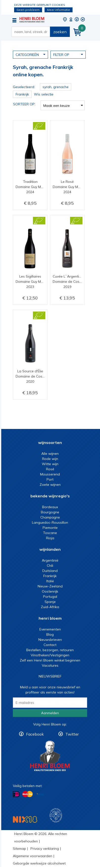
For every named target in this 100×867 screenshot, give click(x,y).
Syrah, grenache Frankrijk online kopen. (32, 19)
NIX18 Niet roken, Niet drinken (25, 819)
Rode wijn (50, 459)
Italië (50, 581)
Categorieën (30, 54)
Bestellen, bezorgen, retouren (50, 650)
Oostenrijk (50, 591)
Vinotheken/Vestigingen (50, 655)
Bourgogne (50, 512)
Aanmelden (50, 713)
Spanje (50, 601)
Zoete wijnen (50, 484)
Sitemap (19, 848)
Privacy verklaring (44, 848)
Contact (50, 645)
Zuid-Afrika (50, 607)
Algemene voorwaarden (32, 856)
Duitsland (50, 570)
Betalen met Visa (40, 794)
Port (50, 479)
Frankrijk (50, 576)
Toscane (50, 533)
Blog (50, 634)
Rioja (50, 538)
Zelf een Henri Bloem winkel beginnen (50, 660)
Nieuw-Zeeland (50, 586)
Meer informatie (58, 10)
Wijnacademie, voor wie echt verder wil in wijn (56, 815)
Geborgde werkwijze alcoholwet (39, 863)
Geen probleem (28, 10)
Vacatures (50, 665)
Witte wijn (50, 464)
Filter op (68, 54)
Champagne (50, 517)
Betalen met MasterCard (27, 794)
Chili (50, 565)
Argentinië (50, 560)
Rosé (50, 469)
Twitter (72, 734)
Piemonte (50, 527)
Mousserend (50, 474)
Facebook (35, 734)
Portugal (50, 596)
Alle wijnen (50, 453)
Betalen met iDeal (16, 794)
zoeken (60, 31)
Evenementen (50, 629)
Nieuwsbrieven (50, 639)
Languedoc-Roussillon (50, 522)
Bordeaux (50, 507)
